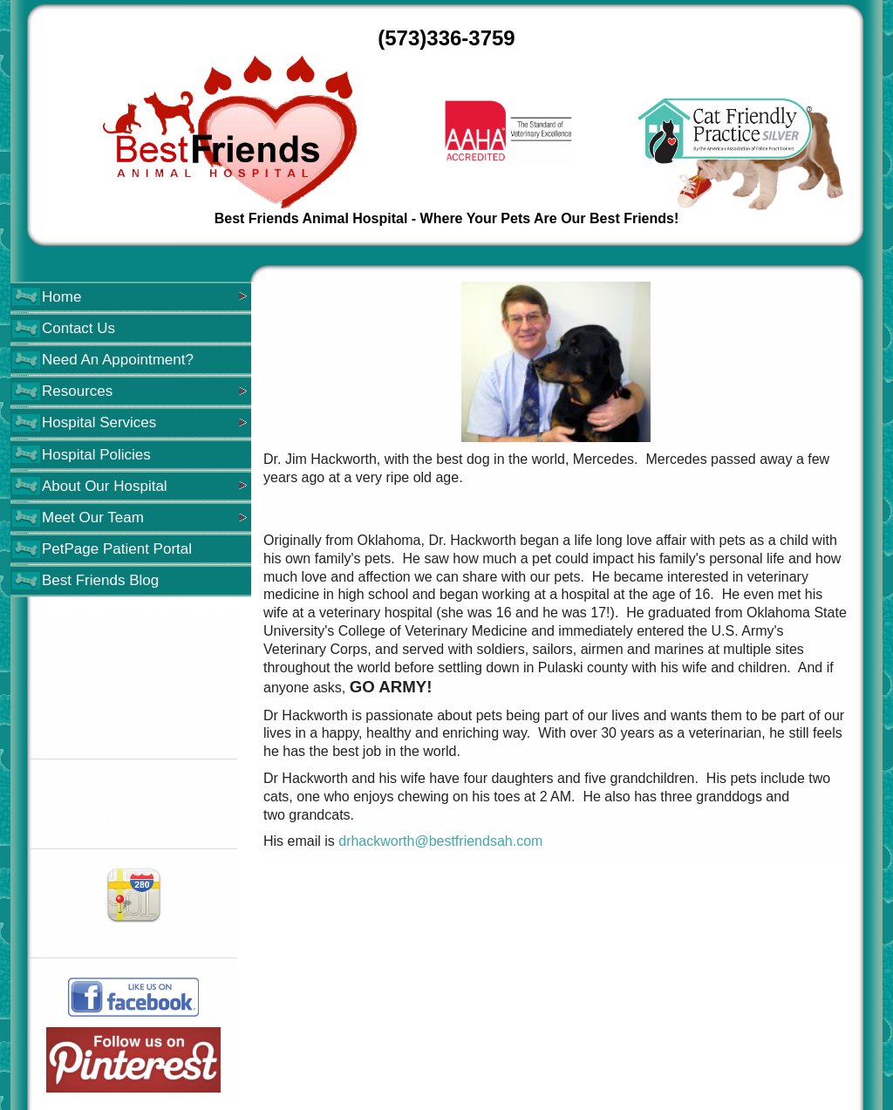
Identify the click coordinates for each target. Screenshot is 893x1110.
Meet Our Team (93, 517)
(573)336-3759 (446, 38)
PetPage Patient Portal (117, 549)
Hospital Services (99, 422)
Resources (77, 391)
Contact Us (78, 328)
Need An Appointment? (118, 359)
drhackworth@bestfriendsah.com (440, 841)
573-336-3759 (157, 713)
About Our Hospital (104, 486)
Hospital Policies (96, 454)
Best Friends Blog (100, 580)
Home (61, 297)
